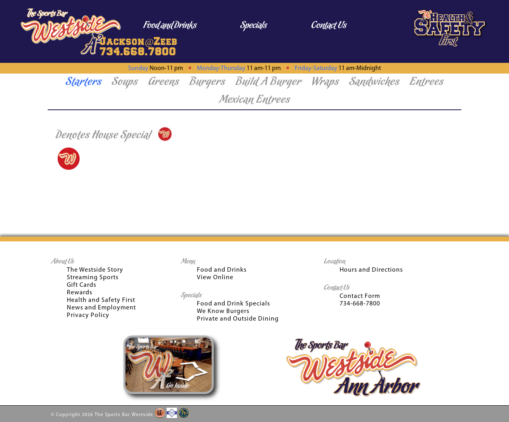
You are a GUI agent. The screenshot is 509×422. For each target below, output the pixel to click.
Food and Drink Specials (233, 304)
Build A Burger (268, 82)
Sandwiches (374, 82)
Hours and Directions (371, 270)
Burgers (207, 82)
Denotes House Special (103, 135)
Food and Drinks (169, 25)
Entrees (427, 82)
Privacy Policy (88, 315)
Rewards (79, 293)
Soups (125, 82)
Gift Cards (81, 285)
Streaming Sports (93, 277)
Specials (253, 25)
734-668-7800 (360, 304)
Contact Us (328, 25)
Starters (84, 82)
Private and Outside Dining (238, 319)
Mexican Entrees (254, 100)
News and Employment (101, 308)
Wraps (325, 82)
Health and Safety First (101, 300)
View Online (215, 277)
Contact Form (360, 296)
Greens (163, 82)
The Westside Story (95, 270)
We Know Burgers (223, 311)
